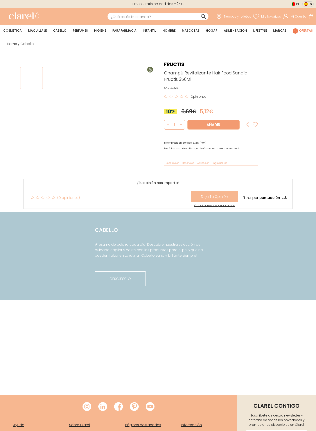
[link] (22, 16)
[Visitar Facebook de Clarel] (118, 407)
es (310, 4)
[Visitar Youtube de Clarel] (150, 407)
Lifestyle (260, 30)
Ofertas (306, 30)
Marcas (279, 30)
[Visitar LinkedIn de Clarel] (102, 407)
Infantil (149, 30)
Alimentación (235, 30)
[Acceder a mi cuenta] (294, 16)
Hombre (169, 30)
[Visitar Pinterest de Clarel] (134, 407)
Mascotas (190, 30)
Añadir (213, 124)
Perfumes (80, 30)
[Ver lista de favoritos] (267, 16)
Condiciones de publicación (214, 205)
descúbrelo (120, 278)
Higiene (100, 30)
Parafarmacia (124, 30)
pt (297, 4)
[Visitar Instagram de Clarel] (87, 407)
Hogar (211, 30)
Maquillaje (37, 30)
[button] (181, 125)
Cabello (59, 30)
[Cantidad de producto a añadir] (174, 125)
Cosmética (12, 30)
